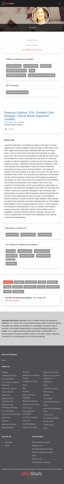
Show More (11, 263)
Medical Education (27, 256)
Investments (30, 287)
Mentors (17, 287)
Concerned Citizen (30, 66)
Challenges (47, 382)
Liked (41, 282)
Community (11, 251)
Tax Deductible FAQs (51, 418)
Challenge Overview (9, 376)
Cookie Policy (48, 425)
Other (7, 291)
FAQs (45, 405)
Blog (3, 360)
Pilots (41, 287)
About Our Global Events (11, 414)
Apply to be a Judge (30, 427)
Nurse (32, 70)
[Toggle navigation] (59, 3)
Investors (5, 421)
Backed (8, 282)
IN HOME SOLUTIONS (32, 50)
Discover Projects (12, 300)
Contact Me (32, 40)
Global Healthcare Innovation (17, 92)
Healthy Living (12, 256)
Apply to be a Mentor (51, 372)
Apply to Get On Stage (31, 404)
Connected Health (25, 251)
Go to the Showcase (30, 417)
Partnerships (53, 287)
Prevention (10, 260)
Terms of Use (48, 415)
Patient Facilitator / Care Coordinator (41, 75)
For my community (28, 234)
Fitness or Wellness (42, 251)
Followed (52, 282)
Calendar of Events (50, 388)
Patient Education (43, 256)
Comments (31, 282)
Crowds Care (27, 408)
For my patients (12, 234)
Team (25, 385)
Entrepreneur (45, 66)
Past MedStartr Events (51, 402)
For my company (45, 234)
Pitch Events (48, 392)
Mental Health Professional (16, 70)
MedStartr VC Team (30, 382)
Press (45, 428)
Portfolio (26, 392)
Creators (11, 129)
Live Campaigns (8, 411)
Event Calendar (7, 392)
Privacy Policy (48, 421)
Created (32, 27)
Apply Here (6, 418)
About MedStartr (8, 379)
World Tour (6, 395)
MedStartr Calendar (30, 401)
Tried (7, 287)
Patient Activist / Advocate (16, 75)
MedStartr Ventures (9, 424)
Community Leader (13, 66)
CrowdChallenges (29, 424)
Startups (5, 372)
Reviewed (18, 291)
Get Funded (47, 398)
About (45, 385)
